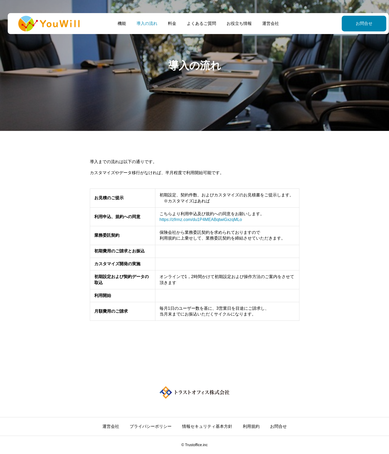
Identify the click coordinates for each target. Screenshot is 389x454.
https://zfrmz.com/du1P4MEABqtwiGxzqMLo (200, 219)
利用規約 (251, 426)
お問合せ (351, 23)
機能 (118, 23)
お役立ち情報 (235, 23)
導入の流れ (143, 23)
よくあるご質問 (197, 23)
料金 (168, 23)
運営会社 (267, 23)
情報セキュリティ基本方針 (207, 426)
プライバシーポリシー (151, 426)
